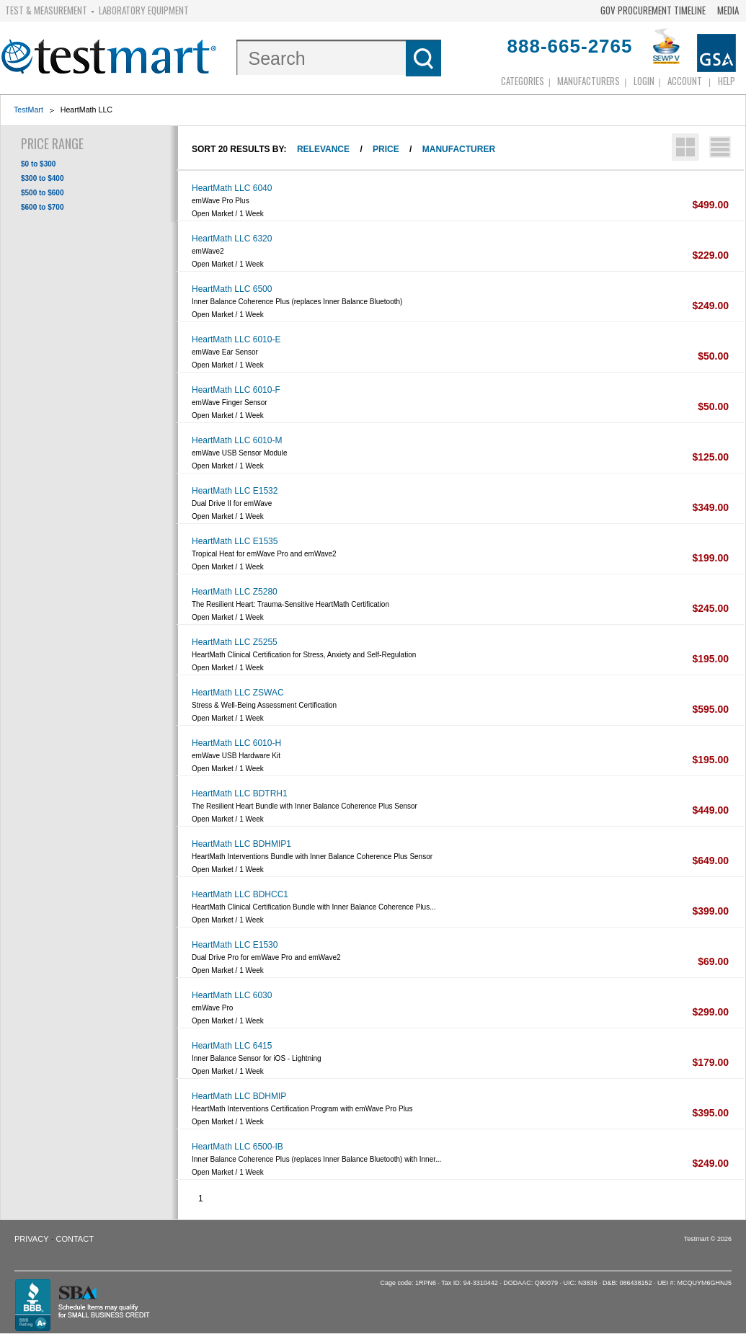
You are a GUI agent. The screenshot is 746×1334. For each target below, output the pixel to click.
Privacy (31, 1239)
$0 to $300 (38, 164)
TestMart (28, 109)
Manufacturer (458, 149)
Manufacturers (588, 81)
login (644, 81)
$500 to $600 (42, 193)
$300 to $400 (42, 178)
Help (726, 81)
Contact (75, 1239)
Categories (522, 81)
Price (386, 149)
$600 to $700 (42, 207)
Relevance (323, 149)
